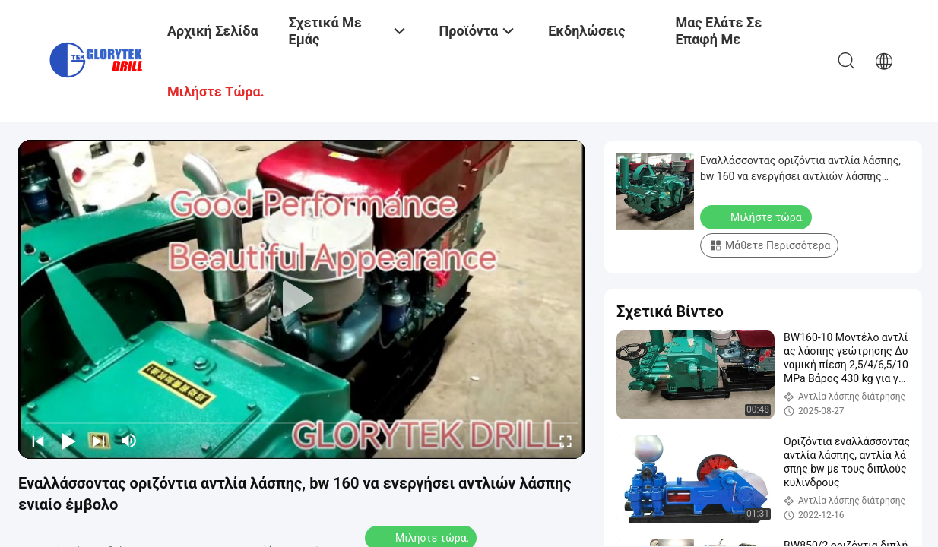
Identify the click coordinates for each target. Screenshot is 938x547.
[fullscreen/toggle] (565, 440)
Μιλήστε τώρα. (757, 216)
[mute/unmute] (129, 440)
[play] (302, 299)
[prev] (38, 440)
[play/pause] (68, 440)
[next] (99, 440)
